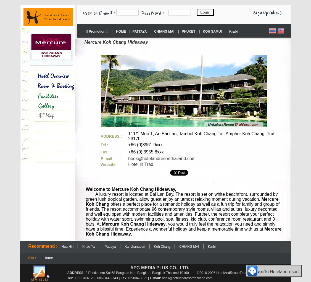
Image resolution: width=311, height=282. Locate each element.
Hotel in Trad (140, 164)
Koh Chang (162, 247)
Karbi (212, 247)
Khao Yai (89, 247)
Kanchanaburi (135, 247)
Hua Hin (68, 247)
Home (48, 258)
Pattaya (111, 247)
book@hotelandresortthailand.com (162, 158)
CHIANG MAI (189, 247)
